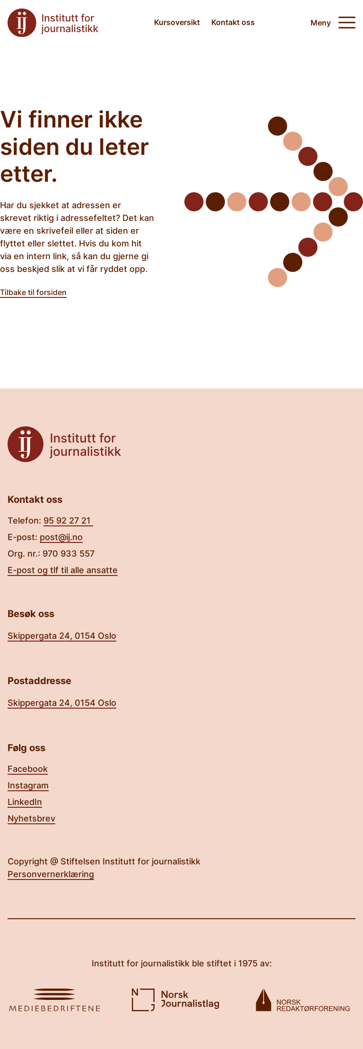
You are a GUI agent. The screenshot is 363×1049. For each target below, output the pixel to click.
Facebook (28, 769)
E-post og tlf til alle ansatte (63, 570)
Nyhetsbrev (31, 818)
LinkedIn (25, 802)
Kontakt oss (233, 22)
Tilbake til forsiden (33, 292)
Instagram (28, 785)
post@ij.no (61, 537)
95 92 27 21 (68, 520)
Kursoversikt (177, 22)
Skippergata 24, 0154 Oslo (62, 636)
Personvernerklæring (51, 874)
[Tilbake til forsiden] (53, 22)
